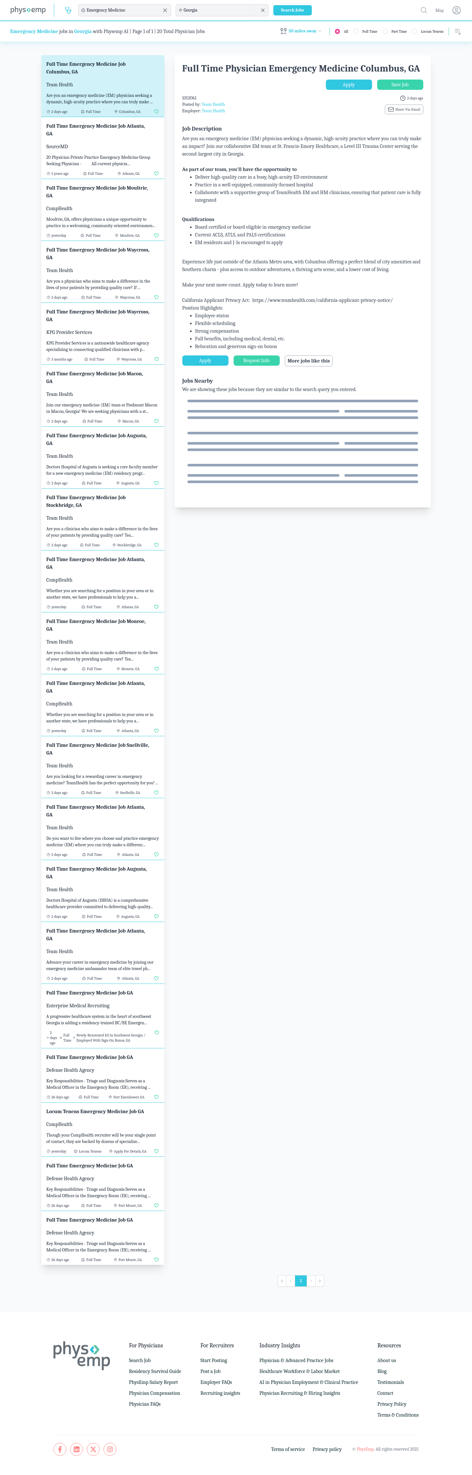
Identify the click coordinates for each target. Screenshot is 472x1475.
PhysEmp (365, 1449)
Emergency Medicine (34, 31)
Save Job (400, 85)
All (346, 31)
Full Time (369, 31)
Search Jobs (292, 10)
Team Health (213, 104)
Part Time (399, 31)
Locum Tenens (432, 31)
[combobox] (124, 10)
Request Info (256, 360)
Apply (349, 85)
